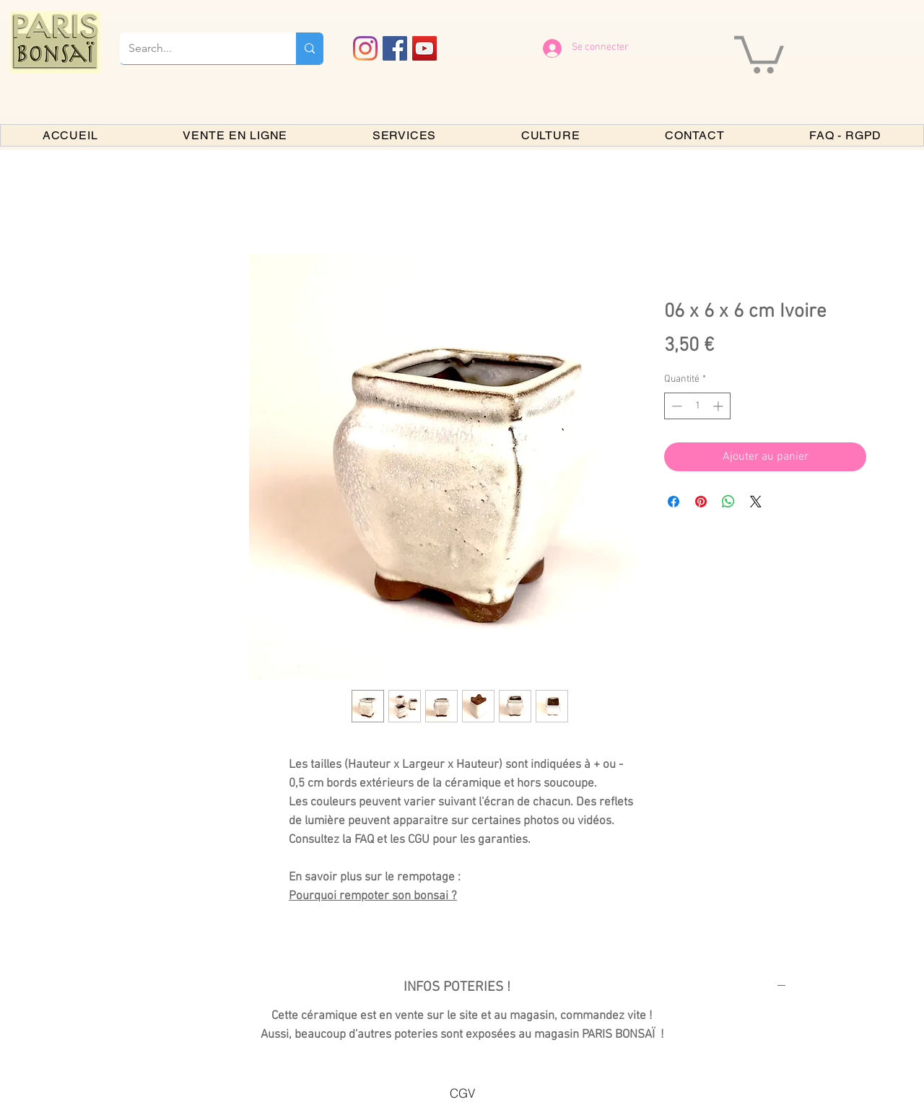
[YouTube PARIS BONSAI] (424, 48)
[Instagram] (365, 48)
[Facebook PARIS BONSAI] (395, 48)
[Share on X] (755, 501)
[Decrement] (675, 406)
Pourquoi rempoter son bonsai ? (373, 896)
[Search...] (197, 48)
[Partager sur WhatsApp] (728, 501)
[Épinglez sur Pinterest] (701, 501)
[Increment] (719, 406)
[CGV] (462, 1092)
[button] (759, 53)
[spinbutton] (697, 406)
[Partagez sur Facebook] (673, 501)
